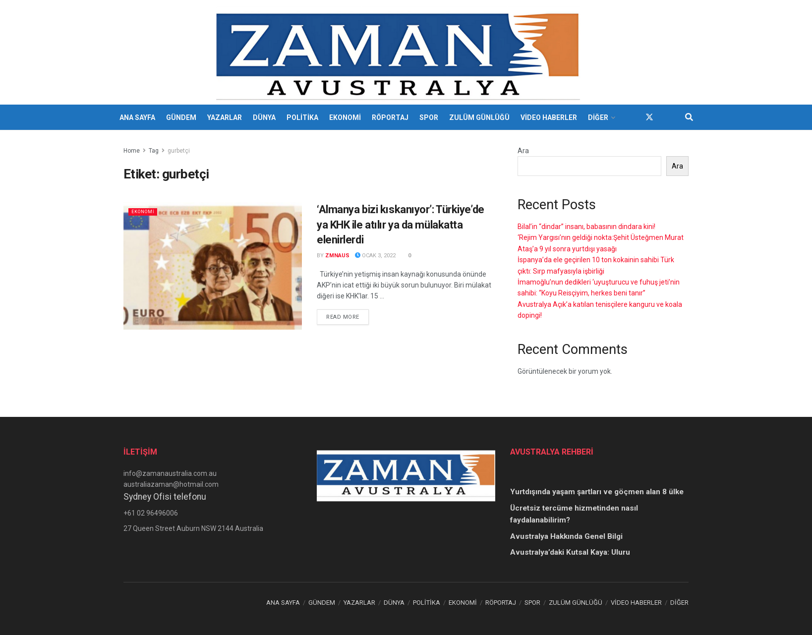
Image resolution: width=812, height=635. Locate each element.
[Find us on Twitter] (649, 117)
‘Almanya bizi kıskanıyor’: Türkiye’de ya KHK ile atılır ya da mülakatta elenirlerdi (400, 224)
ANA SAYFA (137, 117)
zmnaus (337, 255)
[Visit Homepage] (399, 52)
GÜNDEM (181, 117)
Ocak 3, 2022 (375, 255)
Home (131, 150)
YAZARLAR (224, 117)
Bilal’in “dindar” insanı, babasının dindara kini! (586, 227)
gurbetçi (179, 150)
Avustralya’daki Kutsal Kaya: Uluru (570, 552)
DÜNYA (264, 117)
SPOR (428, 117)
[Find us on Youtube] (667, 117)
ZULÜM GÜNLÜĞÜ (479, 117)
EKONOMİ (345, 117)
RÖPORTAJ (390, 117)
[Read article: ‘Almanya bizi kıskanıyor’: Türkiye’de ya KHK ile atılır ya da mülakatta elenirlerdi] (212, 266)
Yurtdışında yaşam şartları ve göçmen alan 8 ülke (597, 491)
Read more (347, 316)
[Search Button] (689, 117)
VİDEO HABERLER (549, 117)
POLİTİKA (302, 117)
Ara (523, 151)
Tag (154, 150)
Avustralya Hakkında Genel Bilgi (566, 536)
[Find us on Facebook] (632, 117)
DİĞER (598, 117)
